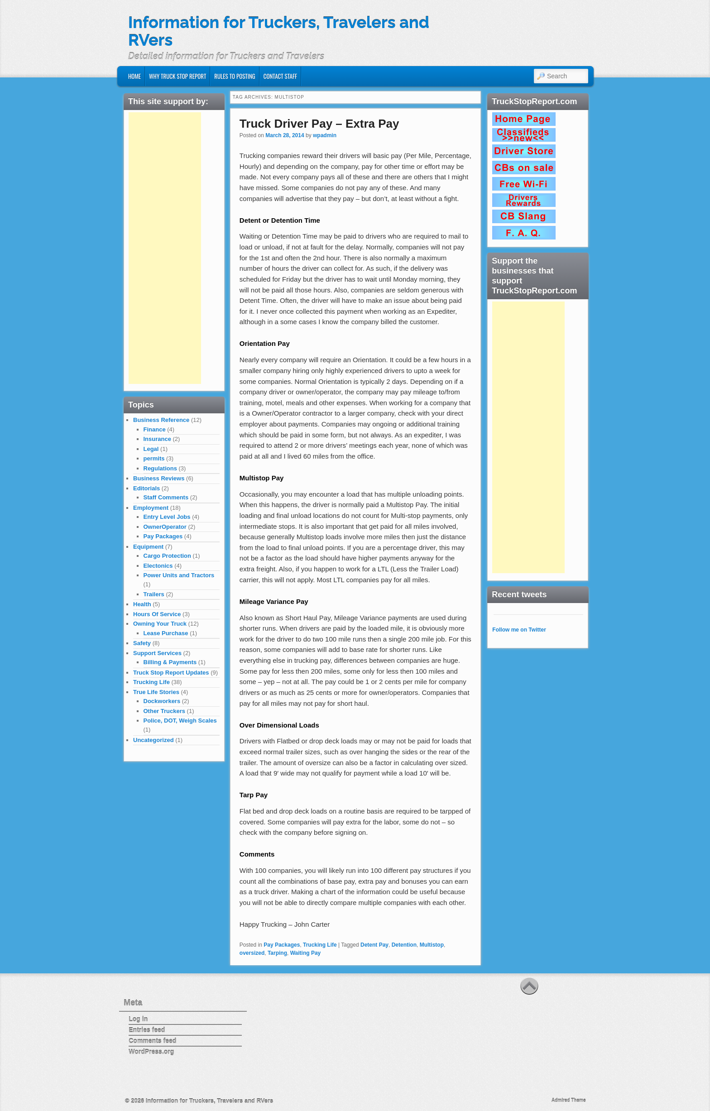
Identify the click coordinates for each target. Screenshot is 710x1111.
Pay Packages (282, 945)
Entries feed (147, 1030)
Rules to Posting (234, 76)
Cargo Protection (167, 555)
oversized (252, 953)
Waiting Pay (305, 953)
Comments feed (152, 1040)
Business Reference (161, 420)
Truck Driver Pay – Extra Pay (319, 123)
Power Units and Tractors (179, 575)
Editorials (146, 488)
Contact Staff (280, 76)
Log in (138, 1019)
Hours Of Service (157, 614)
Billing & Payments (170, 662)
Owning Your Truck (160, 623)
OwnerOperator (165, 526)
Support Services (157, 653)
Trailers (154, 594)
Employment (150, 507)
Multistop (432, 945)
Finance (155, 429)
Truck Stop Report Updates (171, 672)
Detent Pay (374, 945)
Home (134, 76)
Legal (151, 448)
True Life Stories (156, 692)
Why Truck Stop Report (177, 76)
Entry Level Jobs (167, 516)
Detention (404, 945)
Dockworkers (162, 701)
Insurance (157, 439)
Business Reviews (158, 478)
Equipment (148, 546)
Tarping (277, 953)
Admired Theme (569, 1100)
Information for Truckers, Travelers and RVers (278, 31)
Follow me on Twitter (519, 630)
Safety (142, 643)
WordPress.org (151, 1051)
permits (154, 458)
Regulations (160, 468)
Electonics (158, 565)
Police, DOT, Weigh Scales (180, 720)
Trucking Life (320, 945)
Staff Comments (166, 497)
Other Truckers (165, 711)
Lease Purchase (166, 633)
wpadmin (324, 135)
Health (142, 604)
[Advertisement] (165, 248)
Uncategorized (153, 740)
